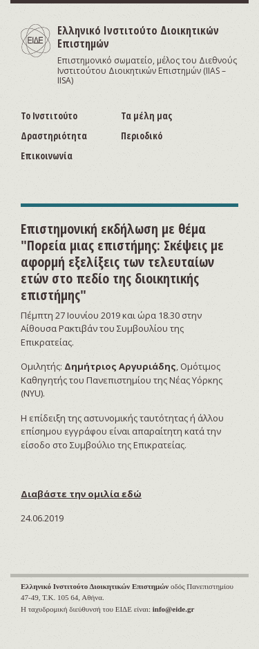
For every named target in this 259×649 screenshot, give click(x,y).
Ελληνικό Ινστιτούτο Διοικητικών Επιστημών (138, 37)
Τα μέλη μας (146, 115)
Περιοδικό (141, 135)
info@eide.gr (174, 609)
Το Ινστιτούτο (49, 115)
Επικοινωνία (47, 155)
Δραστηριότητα (54, 135)
